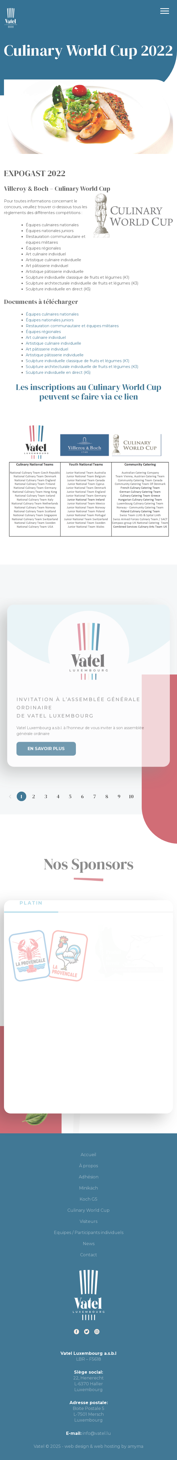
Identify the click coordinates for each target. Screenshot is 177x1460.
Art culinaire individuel (46, 337)
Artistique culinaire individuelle (53, 343)
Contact (88, 1254)
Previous (10, 796)
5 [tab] (70, 796)
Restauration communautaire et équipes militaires (72, 325)
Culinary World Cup (88, 1210)
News (88, 1243)
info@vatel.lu (97, 1433)
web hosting (107, 1446)
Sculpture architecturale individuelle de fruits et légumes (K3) (82, 366)
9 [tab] (119, 796)
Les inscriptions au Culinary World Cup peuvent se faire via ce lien (88, 391)
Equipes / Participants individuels (88, 1232)
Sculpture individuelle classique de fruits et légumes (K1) (77, 360)
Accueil (88, 1154)
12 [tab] (155, 796)
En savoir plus (46, 743)
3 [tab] (45, 796)
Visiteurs (88, 1221)
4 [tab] (58, 796)
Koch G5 (88, 1199)
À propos (88, 1165)
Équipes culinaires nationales (52, 314)
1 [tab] (21, 796)
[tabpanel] (88, 681)
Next (167, 796)
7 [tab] (94, 796)
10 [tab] (131, 796)
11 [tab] (143, 796)
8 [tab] (106, 796)
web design (76, 1446)
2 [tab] (33, 796)
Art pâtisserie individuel (47, 349)
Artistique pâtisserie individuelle (55, 355)
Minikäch (88, 1188)
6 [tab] (82, 796)
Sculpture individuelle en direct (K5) (58, 372)
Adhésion (88, 1176)
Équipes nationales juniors (50, 320)
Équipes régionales (43, 331)
